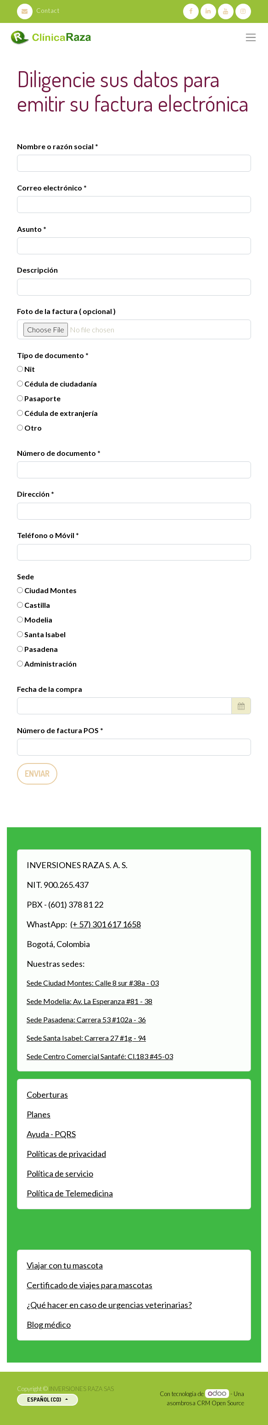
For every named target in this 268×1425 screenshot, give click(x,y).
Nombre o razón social (55, 146)
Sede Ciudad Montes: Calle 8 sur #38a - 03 (93, 982)
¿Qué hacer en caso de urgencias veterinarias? (109, 1305)
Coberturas (47, 1094)
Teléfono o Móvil (46, 535)
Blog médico (49, 1324)
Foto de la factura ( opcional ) (66, 311)
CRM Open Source (220, 1403)
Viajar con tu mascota (65, 1265)
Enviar (37, 774)
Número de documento (57, 453)
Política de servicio (60, 1173)
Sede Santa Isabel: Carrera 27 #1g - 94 (86, 1037)
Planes (38, 1114)
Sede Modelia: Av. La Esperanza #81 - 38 (89, 1001)
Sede (25, 576)
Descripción (37, 269)
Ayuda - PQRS (51, 1134)
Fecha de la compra (49, 688)
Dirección (34, 493)
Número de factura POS (58, 730)
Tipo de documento (51, 355)
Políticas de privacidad (66, 1154)
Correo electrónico (49, 187)
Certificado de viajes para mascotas (89, 1285)
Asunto (29, 228)
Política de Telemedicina (70, 1193)
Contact (38, 10)
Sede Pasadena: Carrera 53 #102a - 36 (86, 1019)
